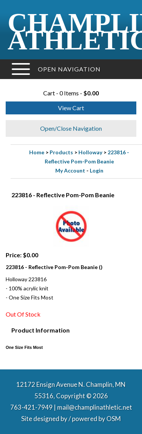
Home (36, 152)
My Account (70, 170)
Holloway (90, 152)
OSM (113, 419)
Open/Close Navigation (71, 128)
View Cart (71, 107)
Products (61, 152)
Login (96, 170)
